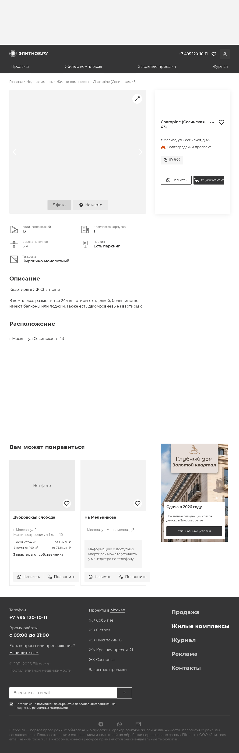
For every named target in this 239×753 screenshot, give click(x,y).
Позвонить (61, 577)
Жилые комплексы (83, 66)
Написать (176, 180)
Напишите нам (24, 652)
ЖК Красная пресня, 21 (111, 650)
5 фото (59, 205)
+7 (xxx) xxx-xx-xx (209, 180)
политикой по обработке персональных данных (73, 704)
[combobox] (117, 610)
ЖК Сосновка (102, 660)
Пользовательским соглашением (66, 735)
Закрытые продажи (157, 66)
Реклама (184, 654)
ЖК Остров (100, 630)
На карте (90, 205)
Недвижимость (39, 82)
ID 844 (172, 160)
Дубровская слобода (34, 517)
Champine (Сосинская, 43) (115, 82)
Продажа (20, 66)
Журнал (220, 66)
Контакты (186, 668)
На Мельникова (100, 517)
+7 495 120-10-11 (28, 617)
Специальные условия (194, 531)
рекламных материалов (50, 707)
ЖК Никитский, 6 (105, 640)
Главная (16, 82)
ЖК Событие (101, 620)
